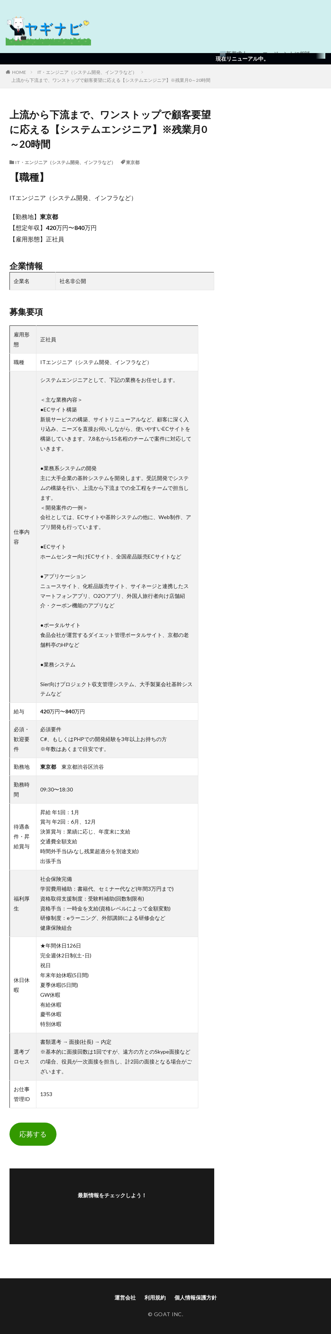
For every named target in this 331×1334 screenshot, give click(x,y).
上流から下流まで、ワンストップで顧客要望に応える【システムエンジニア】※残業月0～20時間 (110, 80)
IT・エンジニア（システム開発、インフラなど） (87, 72)
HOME (19, 72)
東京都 (133, 162)
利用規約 (155, 1297)
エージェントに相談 (286, 53)
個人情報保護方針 (195, 1297)
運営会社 (125, 1297)
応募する (33, 1134)
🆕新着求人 (233, 53)
